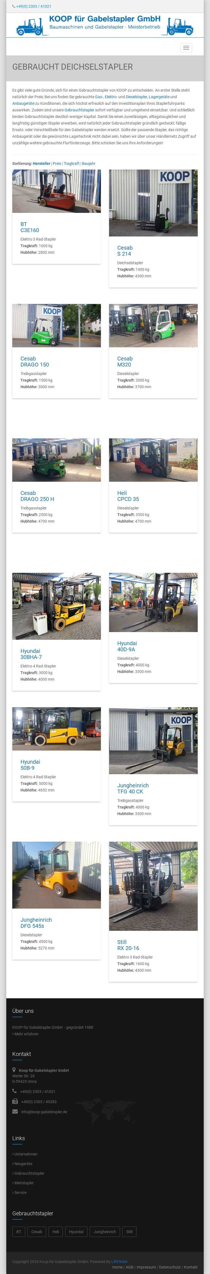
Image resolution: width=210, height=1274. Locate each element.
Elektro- (111, 97)
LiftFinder (119, 1261)
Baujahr (88, 163)
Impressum (146, 1267)
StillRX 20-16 (128, 945)
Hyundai (76, 1232)
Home (117, 1267)
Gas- (99, 97)
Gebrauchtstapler (79, 110)
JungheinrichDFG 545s (36, 923)
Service (19, 1192)
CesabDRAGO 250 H (37, 496)
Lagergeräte (159, 97)
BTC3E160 (30, 227)
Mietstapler (23, 1183)
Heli (55, 1232)
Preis (57, 163)
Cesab (36, 1232)
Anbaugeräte (23, 103)
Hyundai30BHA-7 (31, 654)
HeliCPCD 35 (128, 496)
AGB (129, 1267)
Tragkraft (72, 163)
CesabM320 (125, 361)
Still (129, 1232)
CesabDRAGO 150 (35, 361)
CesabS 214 (125, 250)
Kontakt (191, 1267)
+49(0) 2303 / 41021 (31, 6)
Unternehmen (24, 1154)
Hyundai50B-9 (30, 765)
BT (18, 1232)
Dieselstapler (136, 97)
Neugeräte (22, 1164)
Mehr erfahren (25, 1034)
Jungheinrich (105, 1232)
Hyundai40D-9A (127, 646)
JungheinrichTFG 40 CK (133, 788)
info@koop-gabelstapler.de (44, 1112)
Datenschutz (170, 1267)
